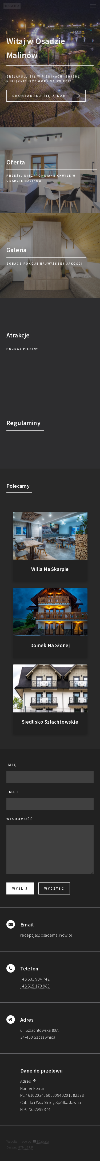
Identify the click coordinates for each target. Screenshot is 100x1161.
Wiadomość (19, 819)
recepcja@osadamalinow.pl (46, 935)
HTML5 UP (25, 1147)
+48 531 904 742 (35, 979)
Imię (11, 765)
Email (13, 792)
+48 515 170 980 (35, 986)
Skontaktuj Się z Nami (40, 96)
